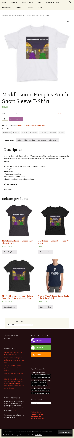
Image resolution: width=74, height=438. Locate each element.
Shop (40, 7)
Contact (18, 7)
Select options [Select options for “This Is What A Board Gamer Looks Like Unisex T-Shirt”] (46, 307)
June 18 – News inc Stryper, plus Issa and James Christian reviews (13, 368)
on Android (37, 347)
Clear (59, 113)
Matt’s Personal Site (38, 419)
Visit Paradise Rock (37, 414)
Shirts (14, 15)
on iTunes (36, 340)
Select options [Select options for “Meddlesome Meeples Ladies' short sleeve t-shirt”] (9, 252)
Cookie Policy (38, 435)
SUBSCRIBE (30, 7)
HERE (14, 410)
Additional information (26, 140)
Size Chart (53, 140)
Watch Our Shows (27, 2)
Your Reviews (6, 7)
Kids (43, 125)
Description (9, 140)
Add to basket (15, 119)
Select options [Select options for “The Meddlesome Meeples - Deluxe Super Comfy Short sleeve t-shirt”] (9, 307)
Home (4, 2)
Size (3, 113)
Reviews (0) (42, 140)
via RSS (36, 354)
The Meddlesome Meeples (31, 125)
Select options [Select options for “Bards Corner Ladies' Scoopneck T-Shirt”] (46, 252)
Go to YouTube (36, 416)
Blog (39, 2)
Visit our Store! (36, 412)
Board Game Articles (52, 2)
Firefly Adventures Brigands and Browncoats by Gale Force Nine (14, 360)
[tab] (9, 140)
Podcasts (14, 2)
